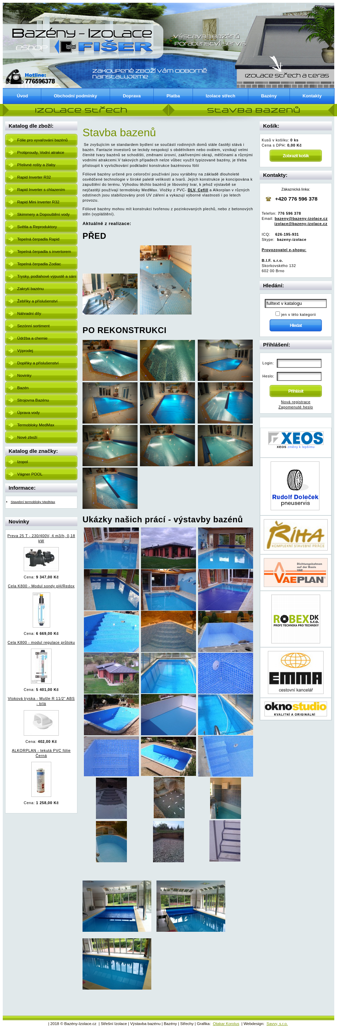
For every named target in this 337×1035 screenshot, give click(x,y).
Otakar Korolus (226, 1024)
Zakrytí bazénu (30, 288)
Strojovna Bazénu (33, 400)
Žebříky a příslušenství (37, 301)
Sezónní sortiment (33, 325)
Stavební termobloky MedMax (33, 502)
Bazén (23, 387)
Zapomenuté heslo (296, 407)
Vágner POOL (29, 474)
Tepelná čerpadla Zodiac (39, 264)
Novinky (24, 375)
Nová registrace (296, 402)
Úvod (22, 95)
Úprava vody (28, 412)
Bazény (269, 95)
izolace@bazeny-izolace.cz (300, 224)
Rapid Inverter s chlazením (41, 189)
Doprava (132, 95)
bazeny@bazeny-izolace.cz (301, 218)
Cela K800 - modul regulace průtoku (41, 642)
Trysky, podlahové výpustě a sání (46, 276)
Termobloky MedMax (35, 425)
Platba (173, 95)
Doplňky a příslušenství (38, 363)
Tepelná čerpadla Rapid (38, 239)
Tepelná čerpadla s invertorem (44, 251)
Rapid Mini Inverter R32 (38, 202)
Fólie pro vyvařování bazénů (42, 140)
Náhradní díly (29, 313)
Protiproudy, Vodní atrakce (40, 152)
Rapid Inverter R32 (34, 177)
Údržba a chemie (32, 338)
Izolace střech (220, 95)
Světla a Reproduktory (37, 226)
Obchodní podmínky (75, 95)
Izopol (22, 461)
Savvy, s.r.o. (277, 1024)
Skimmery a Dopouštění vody (43, 214)
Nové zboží (27, 437)
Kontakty (312, 95)
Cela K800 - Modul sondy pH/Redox (41, 586)
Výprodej (25, 350)
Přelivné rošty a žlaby (36, 164)
